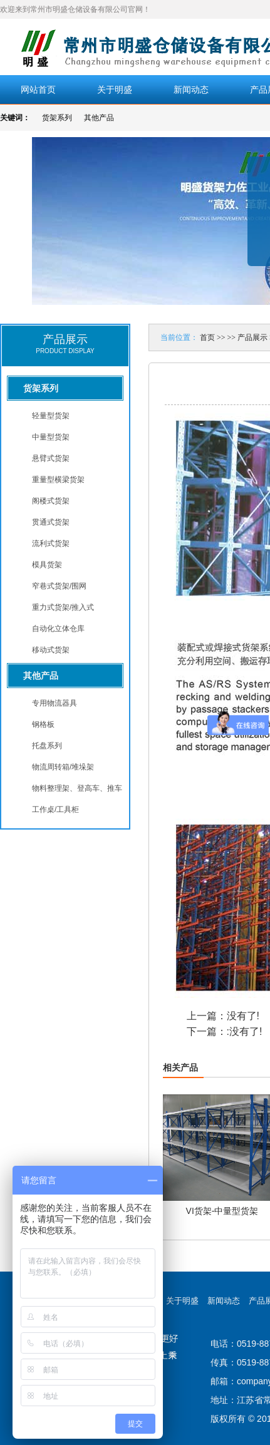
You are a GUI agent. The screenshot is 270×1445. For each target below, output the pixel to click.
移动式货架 (51, 649)
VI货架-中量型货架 (222, 1211)
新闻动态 (191, 90)
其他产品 (99, 117)
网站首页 (38, 90)
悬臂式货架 (51, 458)
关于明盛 (114, 90)
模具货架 (47, 564)
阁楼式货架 (51, 500)
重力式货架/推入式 (63, 607)
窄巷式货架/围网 (59, 586)
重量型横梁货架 (58, 479)
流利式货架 (51, 543)
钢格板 (43, 724)
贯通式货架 (51, 522)
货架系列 (57, 117)
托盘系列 (47, 745)
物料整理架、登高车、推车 (77, 788)
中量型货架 (51, 437)
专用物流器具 (54, 703)
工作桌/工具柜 (55, 809)
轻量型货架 (51, 415)
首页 (207, 337)
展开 (258, 220)
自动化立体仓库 (58, 628)
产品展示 (252, 337)
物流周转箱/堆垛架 (63, 767)
